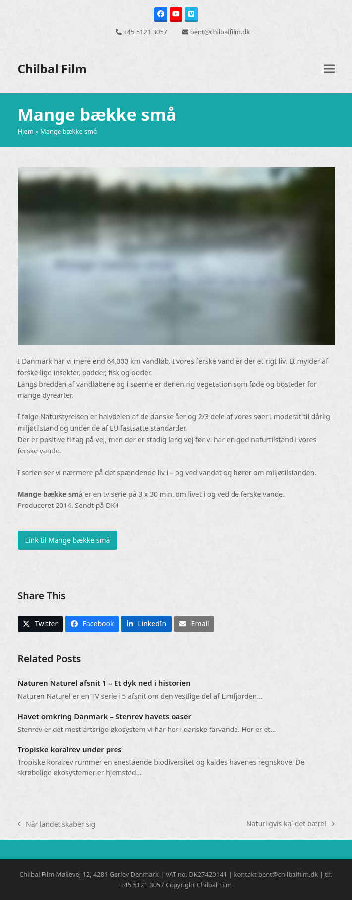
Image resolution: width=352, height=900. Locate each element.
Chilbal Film (52, 68)
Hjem (26, 131)
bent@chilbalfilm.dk (220, 31)
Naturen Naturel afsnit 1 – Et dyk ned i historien (104, 683)
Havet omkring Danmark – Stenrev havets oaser (105, 716)
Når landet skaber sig (57, 824)
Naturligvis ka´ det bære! (290, 824)
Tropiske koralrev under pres (70, 749)
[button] (329, 69)
